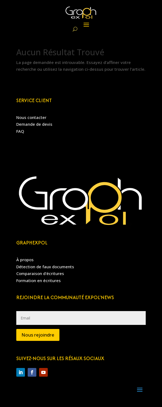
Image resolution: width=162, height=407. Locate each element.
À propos (25, 259)
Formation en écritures (38, 280)
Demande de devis (34, 124)
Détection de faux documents (45, 266)
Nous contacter (31, 117)
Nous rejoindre (37, 335)
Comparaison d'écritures (40, 273)
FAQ (20, 131)
